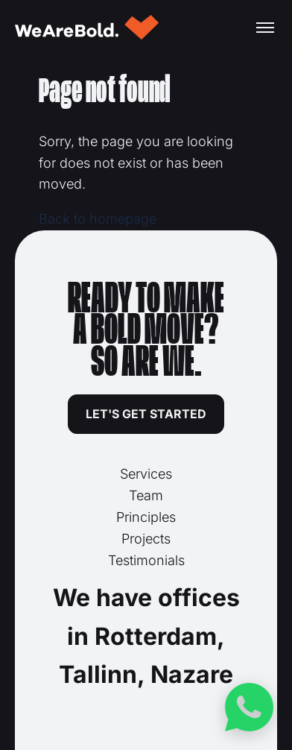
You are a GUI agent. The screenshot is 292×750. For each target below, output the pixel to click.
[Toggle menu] (265, 28)
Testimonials (146, 560)
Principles (146, 517)
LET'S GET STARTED (146, 413)
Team (146, 495)
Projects (146, 538)
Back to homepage (97, 219)
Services (146, 474)
